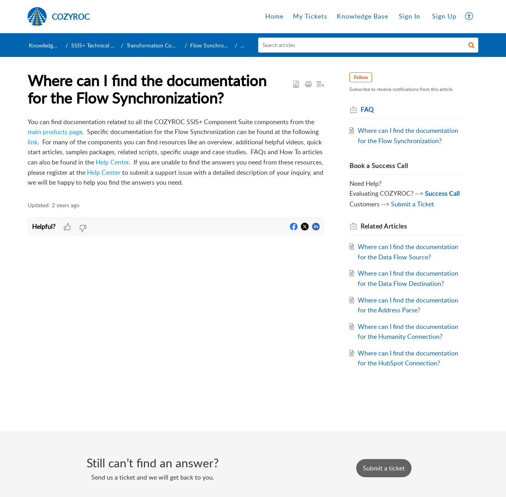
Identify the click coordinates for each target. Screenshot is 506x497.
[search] (368, 45)
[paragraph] (176, 152)
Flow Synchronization (216, 45)
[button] (469, 17)
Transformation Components (161, 45)
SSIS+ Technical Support (100, 45)
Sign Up (444, 16)
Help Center (112, 162)
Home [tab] (274, 16)
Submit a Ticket (412, 204)
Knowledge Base (49, 45)
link (33, 142)
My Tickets (310, 16)
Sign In (409, 16)
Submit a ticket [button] (384, 468)
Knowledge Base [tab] (362, 16)
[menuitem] (409, 17)
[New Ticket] (384, 468)
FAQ (245, 45)
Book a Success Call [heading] (378, 165)
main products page (55, 131)
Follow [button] (361, 77)
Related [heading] (384, 226)
